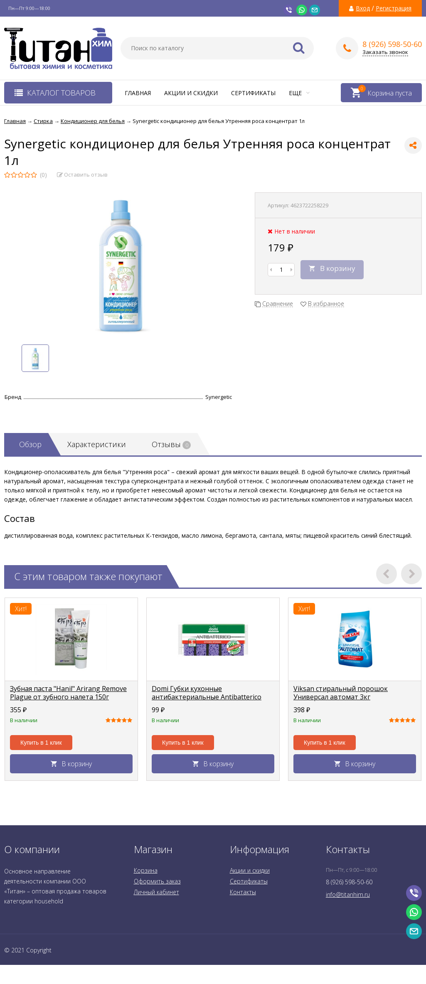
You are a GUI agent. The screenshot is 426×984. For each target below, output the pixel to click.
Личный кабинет (156, 892)
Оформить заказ (157, 881)
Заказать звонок (385, 52)
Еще (299, 93)
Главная (138, 93)
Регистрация (393, 8)
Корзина (146, 870)
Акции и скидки (191, 93)
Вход (363, 8)
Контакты (243, 892)
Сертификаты (253, 93)
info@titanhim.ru (348, 894)
